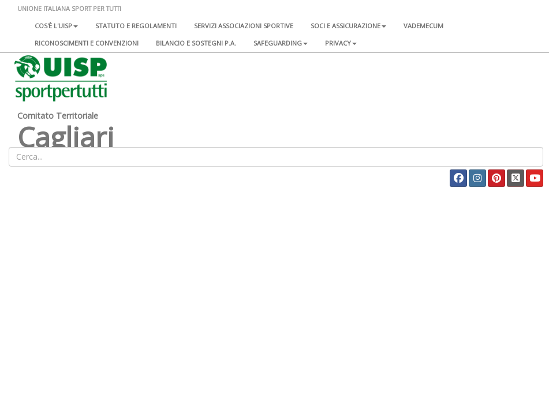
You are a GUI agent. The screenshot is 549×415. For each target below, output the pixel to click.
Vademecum (423, 25)
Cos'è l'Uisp (56, 25)
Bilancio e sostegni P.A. (196, 43)
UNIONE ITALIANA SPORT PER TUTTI (69, 8)
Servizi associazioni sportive (243, 25)
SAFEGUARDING (280, 43)
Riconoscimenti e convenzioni (87, 43)
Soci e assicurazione (348, 25)
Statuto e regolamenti (136, 25)
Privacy (341, 43)
